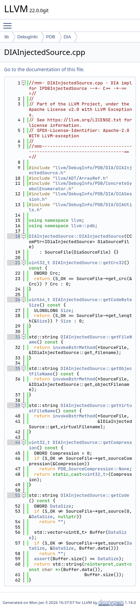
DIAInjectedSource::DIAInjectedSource (76, 236)
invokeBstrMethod (74, 347)
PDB (50, 36)
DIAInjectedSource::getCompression (80, 445)
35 (13, 368)
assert (42, 559)
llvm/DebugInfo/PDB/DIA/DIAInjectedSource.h (80, 170)
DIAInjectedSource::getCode (95, 495)
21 (13, 263)
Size (66, 310)
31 (13, 337)
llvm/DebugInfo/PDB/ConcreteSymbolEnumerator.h (80, 186)
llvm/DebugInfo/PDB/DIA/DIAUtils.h (80, 207)
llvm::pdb (83, 226)
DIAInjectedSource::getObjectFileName (80, 371)
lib (6, 36)
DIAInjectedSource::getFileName (80, 339)
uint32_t (39, 263)
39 (13, 405)
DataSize (60, 506)
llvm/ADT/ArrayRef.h (80, 178)
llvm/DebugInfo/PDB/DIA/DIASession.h (80, 196)
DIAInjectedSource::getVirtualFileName (80, 408)
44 (13, 442)
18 (13, 236)
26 (13, 299)
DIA (67, 36)
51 (13, 495)
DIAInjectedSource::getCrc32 (88, 263)
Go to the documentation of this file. (44, 69)
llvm (76, 220)
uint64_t (39, 299)
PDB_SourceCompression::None (93, 469)
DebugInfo (27, 36)
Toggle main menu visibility (9, 22)
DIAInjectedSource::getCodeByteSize (80, 302)
